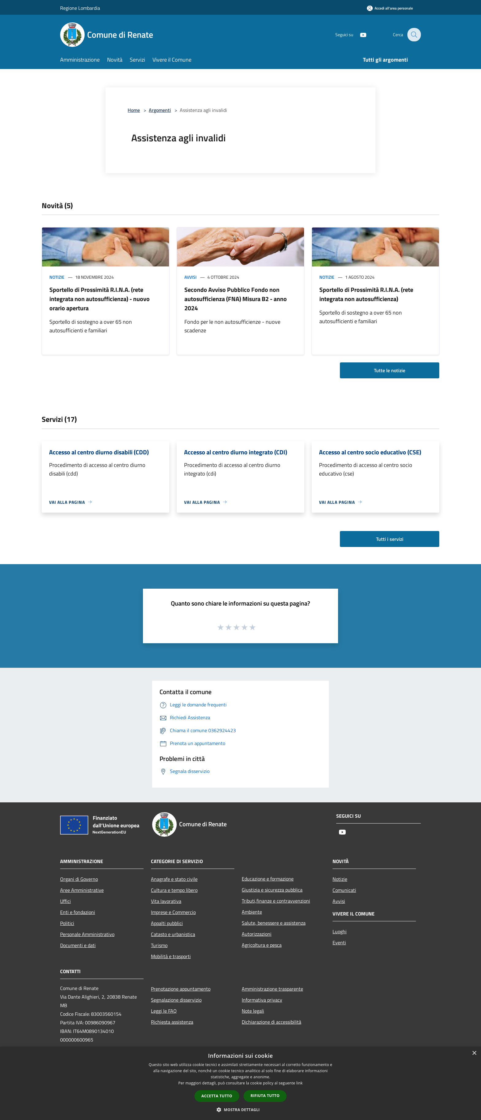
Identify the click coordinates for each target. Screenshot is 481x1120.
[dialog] (240, 1083)
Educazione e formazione (268, 878)
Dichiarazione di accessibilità (271, 1022)
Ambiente (252, 911)
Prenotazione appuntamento (180, 988)
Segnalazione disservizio (176, 999)
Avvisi (190, 277)
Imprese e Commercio (173, 912)
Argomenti (160, 110)
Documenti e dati (78, 945)
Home (134, 110)
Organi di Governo (79, 879)
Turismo (159, 945)
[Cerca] (413, 34)
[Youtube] (359, 34)
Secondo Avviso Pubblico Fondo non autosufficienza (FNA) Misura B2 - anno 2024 (235, 299)
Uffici (65, 901)
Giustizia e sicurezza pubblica (272, 889)
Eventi (339, 942)
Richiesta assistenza (172, 1022)
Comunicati (344, 890)
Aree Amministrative (82, 890)
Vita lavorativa (166, 901)
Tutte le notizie (389, 370)
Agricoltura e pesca (262, 945)
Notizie (56, 277)
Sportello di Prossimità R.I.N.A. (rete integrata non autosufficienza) (366, 294)
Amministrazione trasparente (272, 988)
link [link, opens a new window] (299, 1083)
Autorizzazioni (256, 934)
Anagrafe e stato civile (174, 879)
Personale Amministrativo (87, 934)
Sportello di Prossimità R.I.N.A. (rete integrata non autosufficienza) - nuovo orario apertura (99, 299)
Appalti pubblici (167, 923)
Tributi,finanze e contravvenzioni (276, 900)
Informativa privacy (262, 999)
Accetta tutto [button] (217, 1096)
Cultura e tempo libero (174, 890)
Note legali (253, 1011)
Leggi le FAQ (164, 1011)
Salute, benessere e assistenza (274, 923)
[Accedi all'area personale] (390, 8)
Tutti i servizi (389, 539)
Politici (67, 923)
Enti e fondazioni (77, 912)
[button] (240, 1110)
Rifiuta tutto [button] (265, 1095)
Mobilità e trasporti (171, 956)
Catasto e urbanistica (173, 934)
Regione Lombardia (80, 8)
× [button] (474, 1053)
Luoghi (340, 931)
